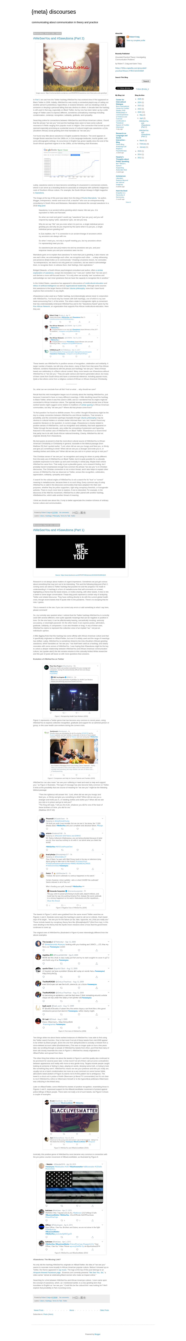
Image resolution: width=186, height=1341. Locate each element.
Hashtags (48, 516)
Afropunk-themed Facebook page (47, 1272)
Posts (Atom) (48, 1314)
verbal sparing (87, 405)
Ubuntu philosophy (77, 288)
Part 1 (37, 100)
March (142, 140)
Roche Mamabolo (89, 198)
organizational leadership (76, 286)
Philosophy (56, 516)
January (143, 147)
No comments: (64, 512)
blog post (41, 206)
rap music (63, 1270)
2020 (140, 112)
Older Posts (104, 1310)
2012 (140, 158)
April (141, 118)
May (141, 115)
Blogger (97, 1334)
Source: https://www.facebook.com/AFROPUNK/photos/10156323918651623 (80, 575)
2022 (140, 109)
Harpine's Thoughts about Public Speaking (122, 159)
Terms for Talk (65, 516)
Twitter (73, 516)
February (143, 144)
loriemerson (121, 176)
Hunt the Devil (121, 191)
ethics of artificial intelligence (45, 286)
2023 (140, 106)
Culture (42, 516)
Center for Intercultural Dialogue (121, 102)
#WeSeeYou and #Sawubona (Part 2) (58, 38)
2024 (140, 102)
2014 (140, 154)
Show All (128, 202)
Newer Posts (38, 1310)
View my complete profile (136, 40)
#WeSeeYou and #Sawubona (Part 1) (58, 530)
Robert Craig (134, 37)
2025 (140, 99)
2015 (140, 151)
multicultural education (94, 283)
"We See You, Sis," (96, 1272)
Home (71, 1310)
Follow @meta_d (142, 89)
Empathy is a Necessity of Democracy (120, 195)
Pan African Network (41, 306)
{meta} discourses (54, 12)
